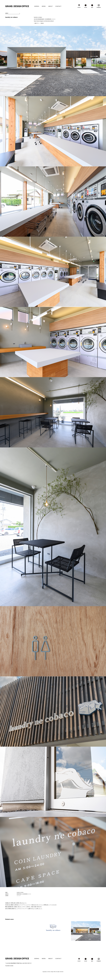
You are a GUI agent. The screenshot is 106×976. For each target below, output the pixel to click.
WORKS (36, 6)
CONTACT (58, 6)
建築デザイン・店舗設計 (39, 23)
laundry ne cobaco (11, 17)
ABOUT (50, 6)
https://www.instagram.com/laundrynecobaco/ (44, 21)
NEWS (44, 6)
